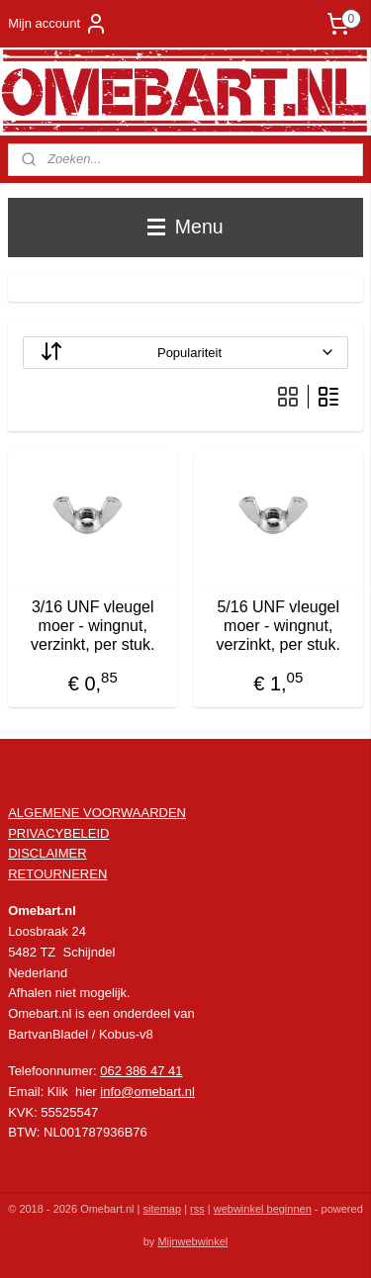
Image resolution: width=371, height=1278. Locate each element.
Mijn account (58, 24)
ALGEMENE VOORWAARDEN (97, 812)
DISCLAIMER (47, 853)
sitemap (162, 1209)
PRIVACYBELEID (58, 833)
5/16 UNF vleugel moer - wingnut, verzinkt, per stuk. (278, 626)
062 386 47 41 (141, 1070)
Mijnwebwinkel (192, 1241)
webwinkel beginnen (263, 1209)
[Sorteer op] (185, 352)
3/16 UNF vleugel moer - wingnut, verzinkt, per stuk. (92, 626)
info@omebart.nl (147, 1091)
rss (197, 1209)
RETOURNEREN (57, 874)
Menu (185, 226)
